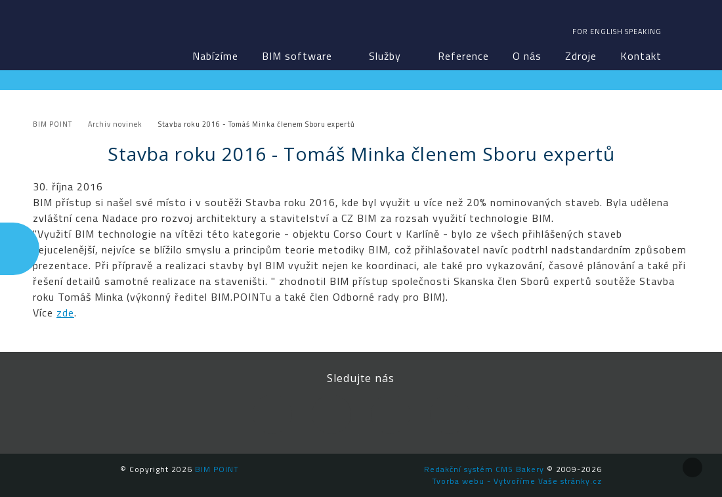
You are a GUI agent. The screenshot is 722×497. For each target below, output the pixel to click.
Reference (463, 56)
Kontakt (641, 56)
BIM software (297, 56)
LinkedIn (331, 414)
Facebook (272, 414)
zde (65, 312)
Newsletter (449, 414)
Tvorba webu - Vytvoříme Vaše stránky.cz (517, 481)
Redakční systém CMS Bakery (484, 469)
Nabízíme (215, 56)
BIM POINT (86, 33)
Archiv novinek (115, 124)
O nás (527, 56)
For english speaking (617, 31)
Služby (385, 56)
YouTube (390, 414)
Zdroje (581, 56)
